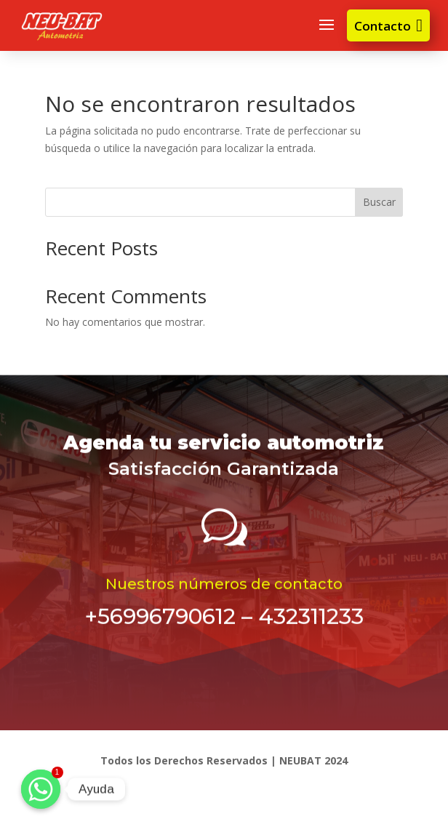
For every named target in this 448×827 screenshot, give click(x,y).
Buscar (379, 202)
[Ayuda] (40, 789)
